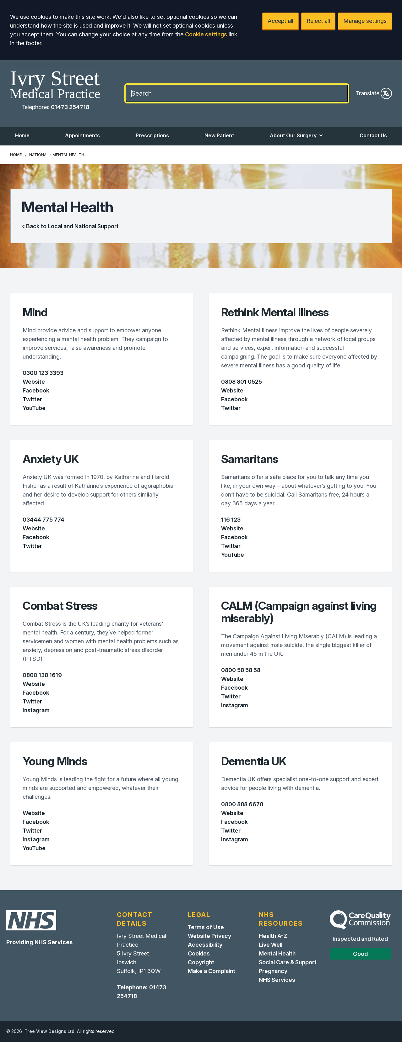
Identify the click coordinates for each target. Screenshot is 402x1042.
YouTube (34, 408)
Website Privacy (209, 936)
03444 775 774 (43, 519)
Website (34, 381)
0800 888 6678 (242, 804)
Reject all (318, 21)
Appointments (82, 135)
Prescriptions (152, 135)
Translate (374, 93)
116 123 (231, 519)
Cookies (199, 953)
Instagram (36, 710)
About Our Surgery (297, 135)
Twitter (32, 399)
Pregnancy (273, 971)
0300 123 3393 (43, 373)
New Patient (219, 135)
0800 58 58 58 (240, 670)
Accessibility (205, 944)
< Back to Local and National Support (70, 226)
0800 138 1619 (42, 675)
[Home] (55, 85)
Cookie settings (206, 34)
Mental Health (277, 953)
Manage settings (365, 21)
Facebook (36, 390)
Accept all (280, 21)
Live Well (270, 944)
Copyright (201, 962)
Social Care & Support (288, 962)
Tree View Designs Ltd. (50, 1031)
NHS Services (277, 979)
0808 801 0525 (241, 381)
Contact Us (373, 135)
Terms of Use (206, 927)
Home (22, 135)
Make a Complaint (211, 971)
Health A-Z (273, 936)
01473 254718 (70, 107)
